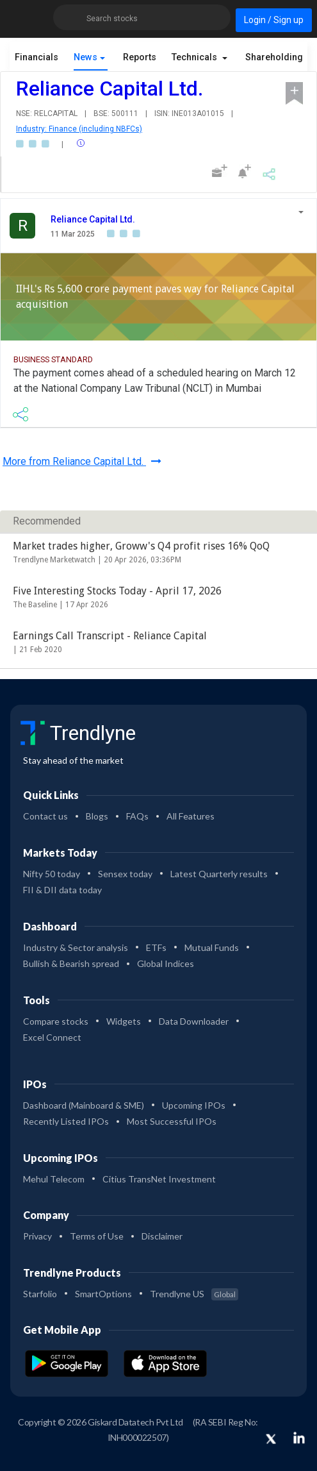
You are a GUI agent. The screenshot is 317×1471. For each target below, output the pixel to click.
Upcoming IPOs (193, 1105)
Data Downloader (194, 1021)
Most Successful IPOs (171, 1121)
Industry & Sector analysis (75, 947)
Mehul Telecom (54, 1178)
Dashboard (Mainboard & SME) (83, 1105)
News (85, 57)
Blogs (97, 816)
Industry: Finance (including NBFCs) (79, 128)
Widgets (123, 1021)
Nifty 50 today (51, 873)
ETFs (156, 947)
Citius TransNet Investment (159, 1178)
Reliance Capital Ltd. (93, 219)
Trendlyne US (194, 1293)
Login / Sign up (274, 20)
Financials (36, 57)
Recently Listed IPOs (66, 1121)
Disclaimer (162, 1236)
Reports (139, 57)
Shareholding (275, 57)
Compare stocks (55, 1021)
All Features (191, 816)
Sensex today (125, 873)
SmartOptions (103, 1293)
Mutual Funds (211, 947)
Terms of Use (97, 1236)
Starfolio (40, 1293)
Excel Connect (52, 1037)
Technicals (196, 57)
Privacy (37, 1236)
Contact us (45, 816)
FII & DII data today (62, 889)
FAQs (137, 816)
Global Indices (165, 963)
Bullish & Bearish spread (71, 963)
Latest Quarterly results (219, 873)
